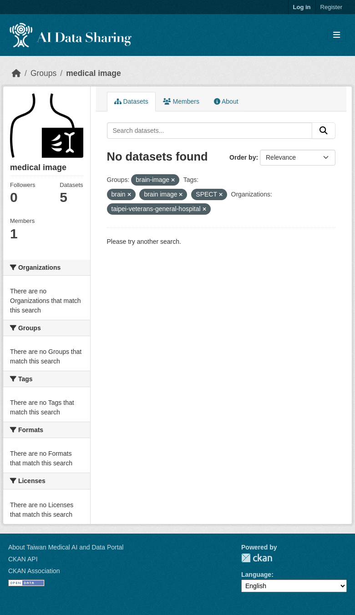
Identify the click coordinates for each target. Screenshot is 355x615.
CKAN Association (34, 571)
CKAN (256, 558)
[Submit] (323, 130)
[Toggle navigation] (336, 35)
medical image (93, 73)
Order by (242, 157)
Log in (302, 7)
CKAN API (23, 559)
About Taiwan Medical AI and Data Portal (65, 547)
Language (256, 574)
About (226, 101)
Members (181, 101)
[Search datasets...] (210, 130)
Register (331, 7)
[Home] (16, 73)
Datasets (131, 101)
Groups (43, 73)
